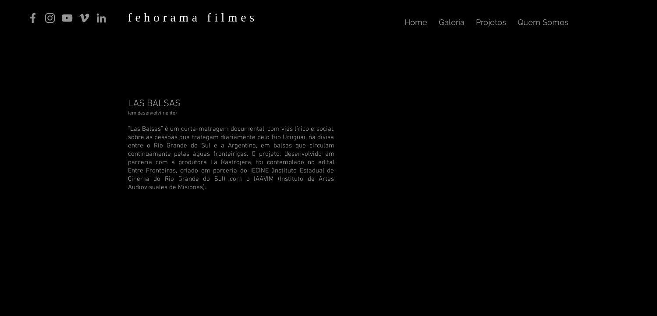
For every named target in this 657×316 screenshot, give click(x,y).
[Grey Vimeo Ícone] (84, 18)
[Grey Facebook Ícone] (32, 18)
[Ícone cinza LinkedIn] (101, 18)
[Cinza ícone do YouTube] (67, 18)
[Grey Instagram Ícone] (50, 18)
